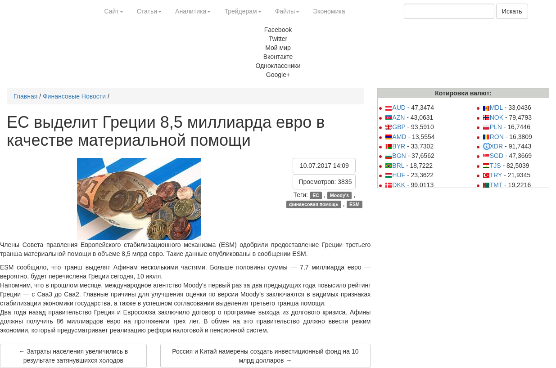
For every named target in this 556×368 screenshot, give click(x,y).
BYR (395, 146)
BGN (395, 155)
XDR (493, 146)
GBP (395, 126)
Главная (25, 96)
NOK (493, 117)
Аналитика (193, 11)
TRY (492, 175)
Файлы (287, 11)
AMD (395, 136)
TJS (492, 165)
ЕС (315, 195)
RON (493, 136)
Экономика (329, 11)
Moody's (339, 195)
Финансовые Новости (74, 96)
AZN (395, 117)
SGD (493, 155)
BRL (394, 165)
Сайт (113, 11)
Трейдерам (242, 11)
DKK (395, 184)
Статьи (149, 11)
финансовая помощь (314, 204)
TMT (493, 184)
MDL (493, 107)
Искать (512, 11)
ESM (354, 204)
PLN (492, 126)
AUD (395, 107)
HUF (395, 175)
